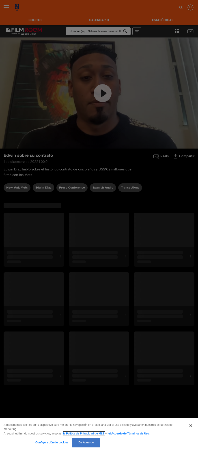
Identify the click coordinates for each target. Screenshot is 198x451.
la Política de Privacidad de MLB (84, 433)
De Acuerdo (86, 442)
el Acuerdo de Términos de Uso (128, 433)
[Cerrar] (191, 425)
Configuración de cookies (51, 442)
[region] (99, 434)
